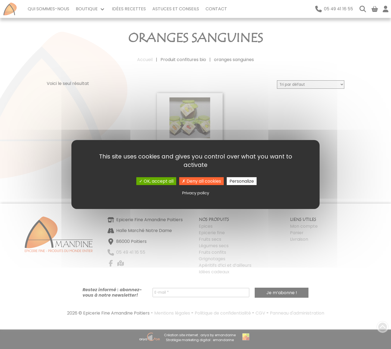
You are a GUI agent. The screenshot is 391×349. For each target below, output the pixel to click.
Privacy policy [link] (195, 193)
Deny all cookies (201, 181)
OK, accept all (156, 181)
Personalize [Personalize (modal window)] (241, 181)
